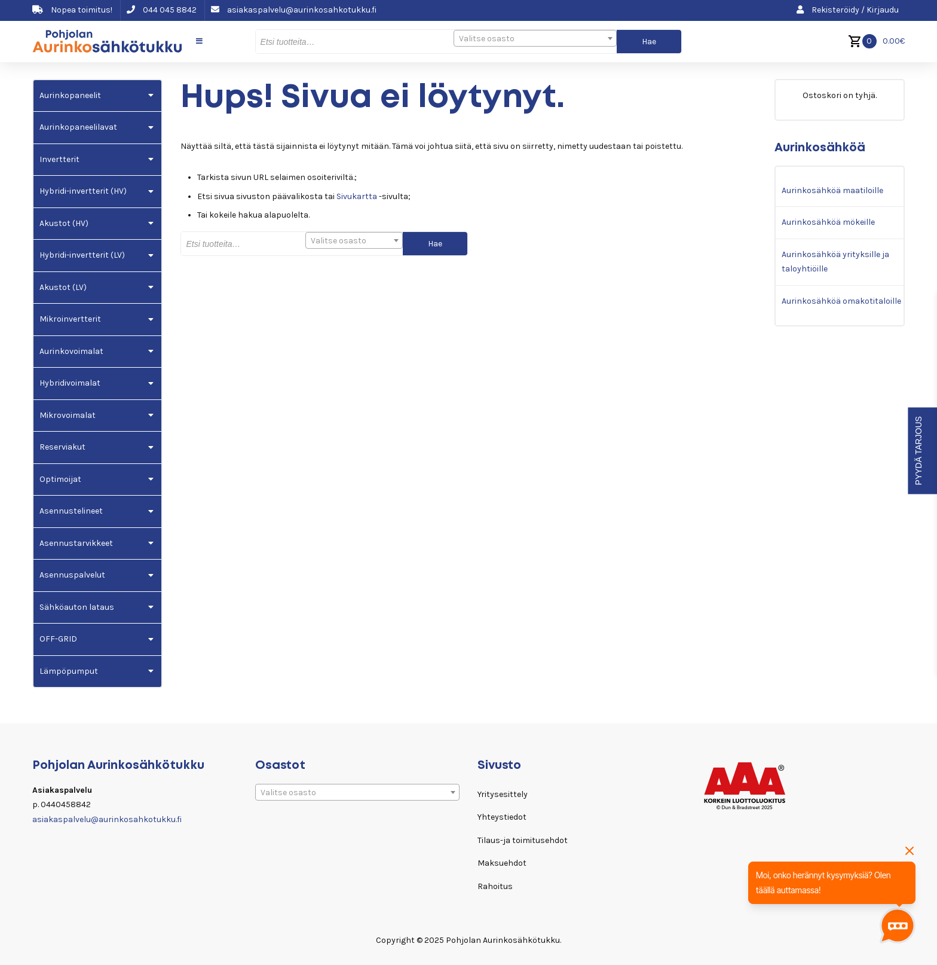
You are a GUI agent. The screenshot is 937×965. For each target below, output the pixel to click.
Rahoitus (495, 886)
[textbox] (535, 38)
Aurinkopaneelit (70, 95)
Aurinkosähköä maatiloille (832, 190)
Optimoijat (60, 479)
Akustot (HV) (63, 223)
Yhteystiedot (501, 817)
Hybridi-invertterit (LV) (82, 255)
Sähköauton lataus (76, 607)
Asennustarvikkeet (76, 543)
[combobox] (535, 38)
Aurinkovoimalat (71, 351)
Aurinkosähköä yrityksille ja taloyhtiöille (835, 261)
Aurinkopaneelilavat (78, 127)
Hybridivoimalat (69, 383)
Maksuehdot (501, 863)
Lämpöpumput (68, 671)
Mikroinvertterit (70, 319)
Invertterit (59, 159)
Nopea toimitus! (72, 10)
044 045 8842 (162, 10)
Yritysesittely (502, 794)
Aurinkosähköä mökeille (828, 222)
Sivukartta (356, 196)
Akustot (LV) (63, 287)
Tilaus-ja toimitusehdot (522, 840)
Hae (649, 41)
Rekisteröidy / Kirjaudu (848, 10)
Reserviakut (62, 447)
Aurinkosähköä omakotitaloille (841, 301)
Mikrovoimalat (67, 415)
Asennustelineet (71, 511)
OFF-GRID (58, 639)
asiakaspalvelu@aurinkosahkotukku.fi (293, 10)
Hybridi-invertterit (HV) (83, 191)
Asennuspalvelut (72, 575)
